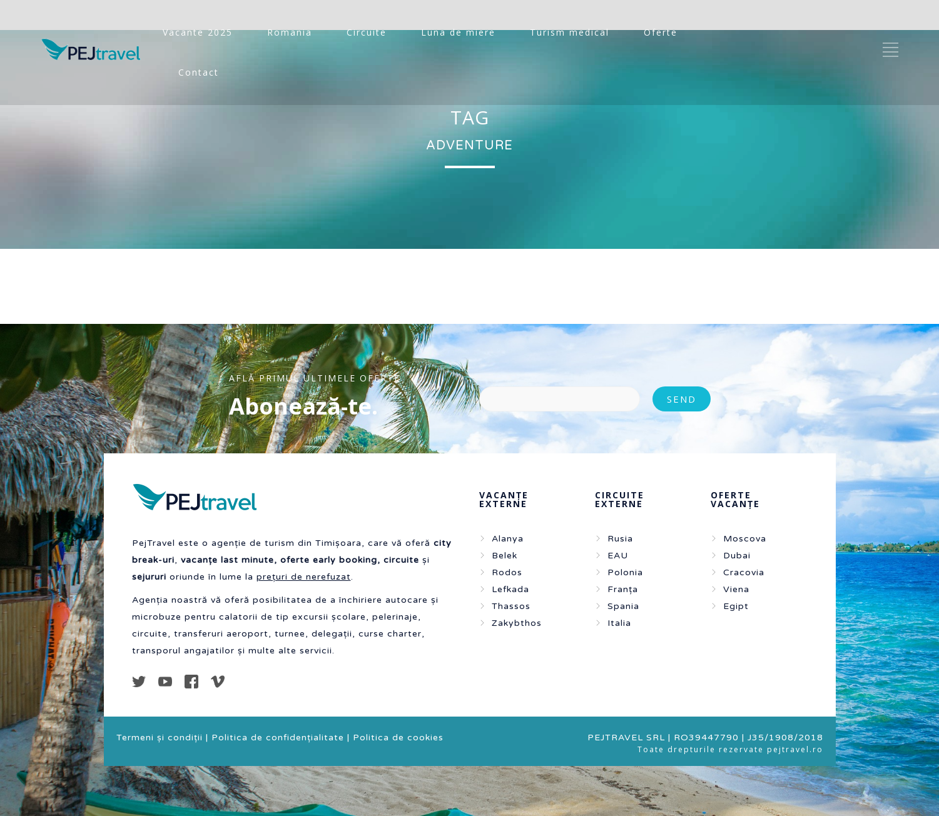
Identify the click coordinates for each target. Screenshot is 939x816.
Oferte (661, 32)
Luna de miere (458, 32)
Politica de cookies (398, 737)
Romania (289, 32)
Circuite (367, 32)
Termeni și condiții (159, 737)
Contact (198, 72)
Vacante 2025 (198, 32)
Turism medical (569, 32)
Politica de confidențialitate (277, 737)
